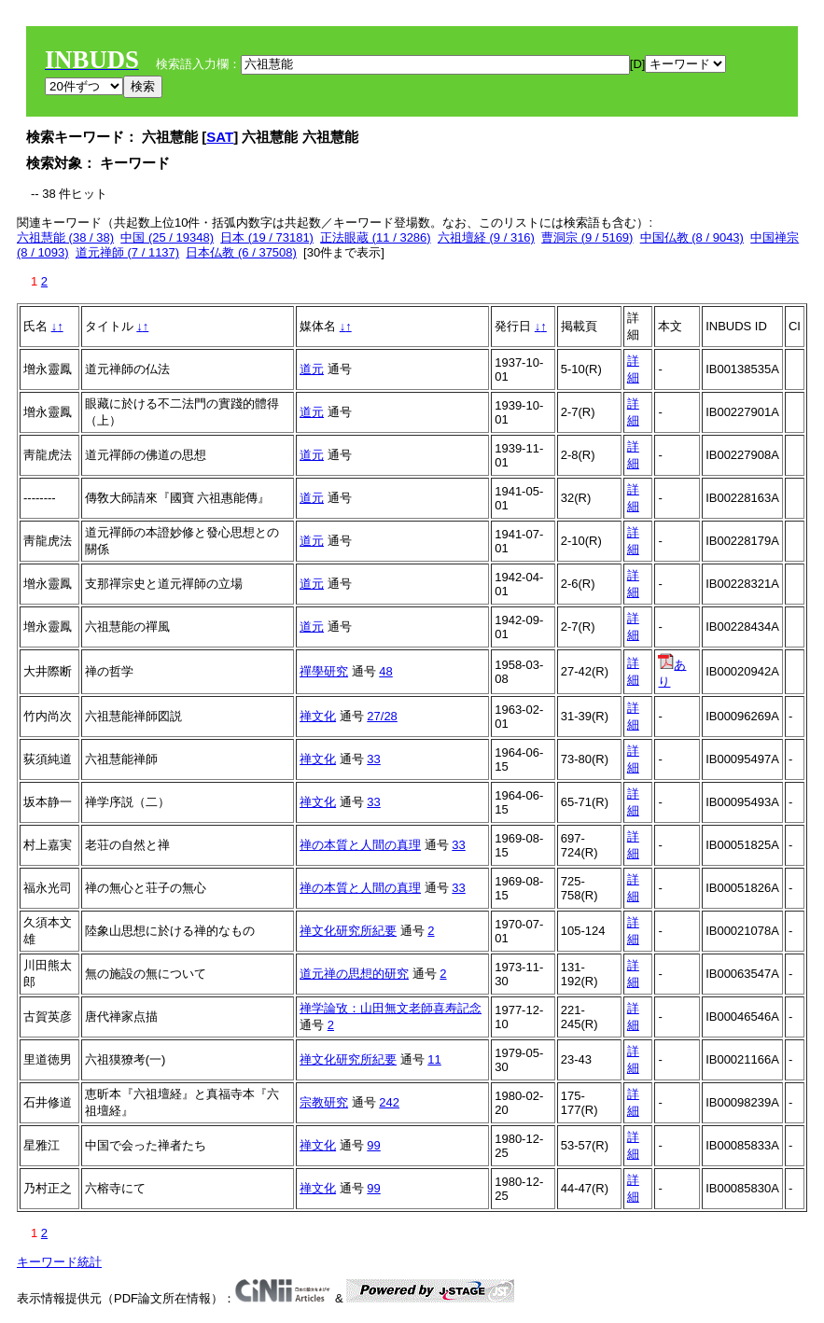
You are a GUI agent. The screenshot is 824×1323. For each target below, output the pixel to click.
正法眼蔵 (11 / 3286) (375, 237)
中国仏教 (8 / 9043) (692, 237)
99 (373, 1145)
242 (389, 1102)
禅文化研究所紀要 (348, 931)
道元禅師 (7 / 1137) (127, 252)
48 (385, 671)
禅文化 (318, 716)
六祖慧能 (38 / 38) (65, 237)
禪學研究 (324, 671)
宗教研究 (324, 1102)
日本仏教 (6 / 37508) (241, 252)
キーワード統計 (59, 1262)
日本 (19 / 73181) (267, 237)
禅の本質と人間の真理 (360, 845)
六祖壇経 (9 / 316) (486, 237)
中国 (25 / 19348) (167, 237)
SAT (219, 137)
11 (433, 1059)
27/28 (382, 716)
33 (373, 759)
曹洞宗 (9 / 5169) (587, 237)
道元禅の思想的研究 (354, 974)
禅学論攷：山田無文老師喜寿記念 (391, 1008)
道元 (312, 369)
